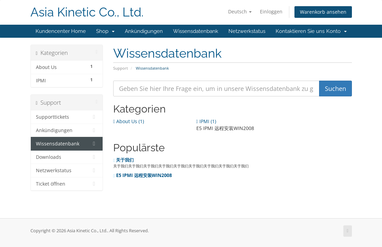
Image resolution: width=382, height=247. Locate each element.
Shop (105, 31)
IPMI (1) (206, 121)
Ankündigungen (144, 31)
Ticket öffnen (67, 184)
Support (120, 68)
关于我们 (123, 160)
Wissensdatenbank (195, 31)
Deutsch (240, 11)
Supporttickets (67, 117)
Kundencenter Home (61, 31)
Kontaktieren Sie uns (300, 31)
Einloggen (271, 11)
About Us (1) (128, 121)
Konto (336, 31)
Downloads (67, 157)
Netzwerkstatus (246, 31)
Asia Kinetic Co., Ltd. (87, 12)
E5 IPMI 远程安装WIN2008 (142, 175)
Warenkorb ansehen (323, 12)
